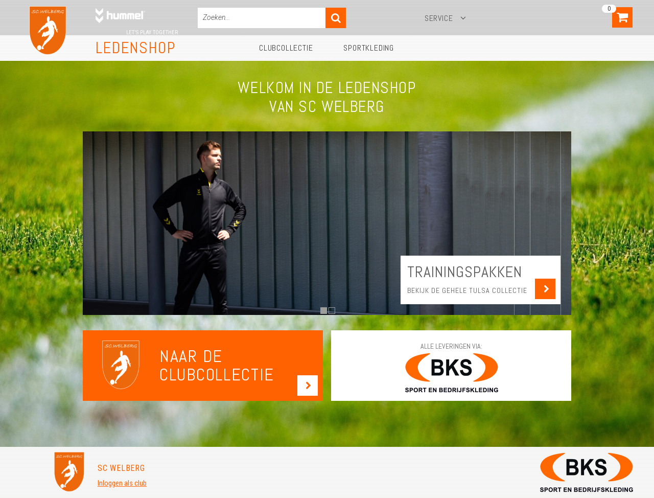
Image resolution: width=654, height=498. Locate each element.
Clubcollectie (286, 47)
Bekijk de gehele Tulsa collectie (467, 290)
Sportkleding (368, 47)
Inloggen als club (122, 483)
